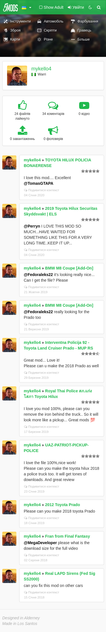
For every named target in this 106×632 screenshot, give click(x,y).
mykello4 (41, 69)
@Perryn (32, 226)
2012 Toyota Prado (62, 504)
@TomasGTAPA (38, 183)
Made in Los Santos (19, 623)
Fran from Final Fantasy (67, 536)
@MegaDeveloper (40, 542)
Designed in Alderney (21, 618)
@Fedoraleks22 (38, 274)
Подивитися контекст (41, 190)
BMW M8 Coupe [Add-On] (69, 268)
